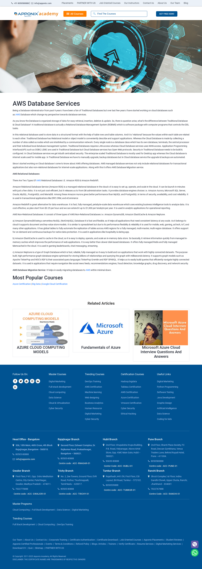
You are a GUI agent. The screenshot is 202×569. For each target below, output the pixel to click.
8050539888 (112, 485)
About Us (162, 3)
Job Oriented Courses (109, 3)
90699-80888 (112, 461)
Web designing (92, 397)
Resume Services (145, 544)
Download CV (19, 548)
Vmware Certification (131, 403)
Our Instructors (131, 3)
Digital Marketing (57, 381)
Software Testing (165, 392)
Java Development (166, 397)
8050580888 (157, 461)
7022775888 (21, 489)
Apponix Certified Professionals (28, 544)
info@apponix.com (41, 3)
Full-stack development (60, 387)
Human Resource (93, 408)
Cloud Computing (21, 509)
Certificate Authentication (82, 540)
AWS (17, 114)
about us (28, 540)
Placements (67, 3)
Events (49, 544)
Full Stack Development (43, 509)
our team (17, 540)
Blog (186, 3)
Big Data (36, 284)
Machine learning (93, 392)
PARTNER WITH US (86, 3)
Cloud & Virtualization (59, 403)
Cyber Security (56, 408)
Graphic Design (164, 403)
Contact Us (148, 3)
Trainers (112, 544)
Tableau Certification (131, 387)
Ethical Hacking (128, 413)
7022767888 (157, 489)
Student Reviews (174, 540)
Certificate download (107, 540)
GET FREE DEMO (166, 14)
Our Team (175, 3)
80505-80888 (22, 454)
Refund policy (82, 544)
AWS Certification (93, 387)
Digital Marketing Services (168, 544)
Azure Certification (22, 284)
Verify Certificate (127, 544)
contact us (41, 540)
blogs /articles (99, 544)
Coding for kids (164, 419)
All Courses (75, 13)
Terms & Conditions (64, 544)
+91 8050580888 (20, 3)
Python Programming (167, 387)
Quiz (30, 548)
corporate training (58, 540)
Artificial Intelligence (167, 408)
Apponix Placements (154, 540)
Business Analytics (94, 403)
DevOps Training (93, 381)
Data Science (55, 397)
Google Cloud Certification (55, 284)
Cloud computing (57, 392)
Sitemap (39, 548)
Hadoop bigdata (129, 381)
